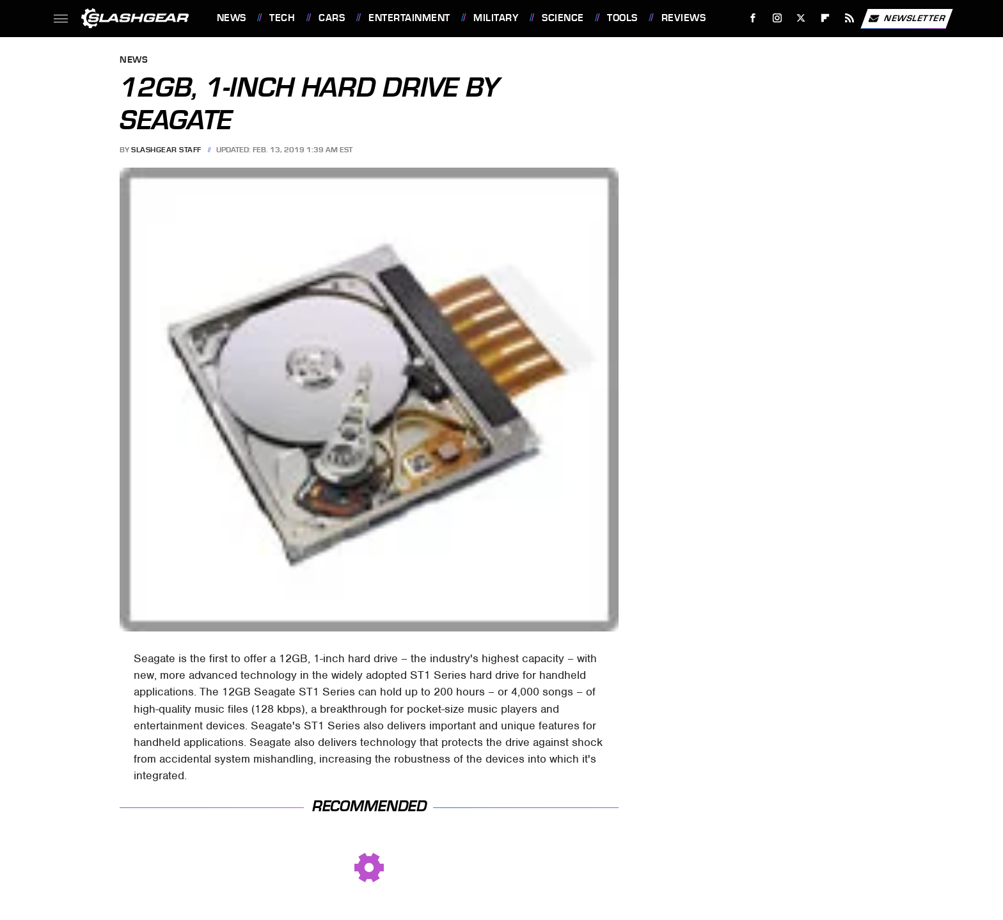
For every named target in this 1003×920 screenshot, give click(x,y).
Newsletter (906, 18)
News (231, 18)
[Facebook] (752, 18)
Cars (332, 18)
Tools (622, 18)
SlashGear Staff (166, 149)
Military (495, 18)
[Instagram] (777, 18)
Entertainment (409, 18)
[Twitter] (801, 18)
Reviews (683, 18)
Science (563, 18)
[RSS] (849, 18)
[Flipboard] (825, 18)
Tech (282, 18)
